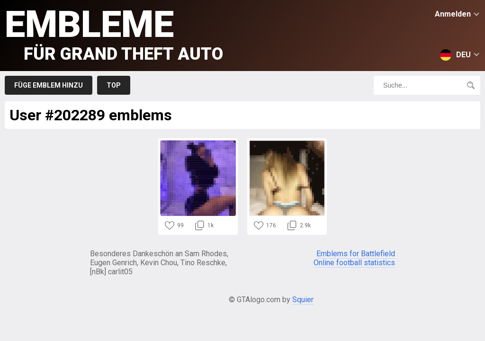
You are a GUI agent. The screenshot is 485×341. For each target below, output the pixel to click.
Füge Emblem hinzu (48, 85)
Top (114, 85)
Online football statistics (354, 262)
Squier (303, 299)
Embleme (114, 33)
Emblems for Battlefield (355, 253)
